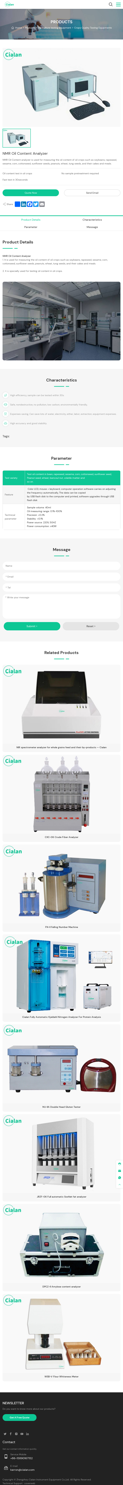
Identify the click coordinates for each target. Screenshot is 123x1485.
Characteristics (92, 219)
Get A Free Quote (19, 1413)
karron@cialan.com (22, 1465)
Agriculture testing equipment (54, 27)
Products (30, 27)
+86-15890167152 (21, 1454)
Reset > (90, 624)
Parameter (30, 226)
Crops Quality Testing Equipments (93, 27)
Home (18, 27)
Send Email (91, 192)
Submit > (32, 624)
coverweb (29, 1479)
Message (92, 226)
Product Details (30, 219)
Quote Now (31, 192)
